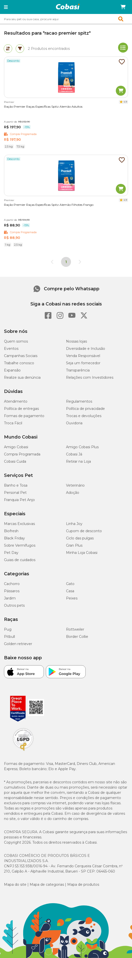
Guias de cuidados (19, 560)
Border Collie (77, 636)
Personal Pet (15, 492)
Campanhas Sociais (20, 356)
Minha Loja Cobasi (81, 552)
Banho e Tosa (15, 485)
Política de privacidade (85, 408)
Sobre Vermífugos (19, 545)
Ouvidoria (74, 423)
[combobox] (66, 19)
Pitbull (9, 636)
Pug (7, 629)
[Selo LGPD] (23, 751)
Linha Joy (74, 523)
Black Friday (14, 538)
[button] (6, 7)
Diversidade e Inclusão (85, 348)
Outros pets (14, 605)
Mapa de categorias (47, 884)
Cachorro (12, 584)
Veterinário (75, 485)
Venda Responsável (83, 356)
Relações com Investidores (89, 377)
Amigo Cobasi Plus (82, 447)
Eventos (11, 348)
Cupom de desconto (84, 531)
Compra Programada (22, 454)
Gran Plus (74, 545)
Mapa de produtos (83, 884)
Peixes (71, 598)
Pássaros (11, 591)
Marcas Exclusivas (19, 523)
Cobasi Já (74, 454)
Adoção (72, 492)
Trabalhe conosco (19, 363)
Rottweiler (75, 629)
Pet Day (11, 552)
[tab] (8, 49)
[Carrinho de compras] (123, 7)
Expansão (12, 370)
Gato (70, 584)
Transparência (78, 370)
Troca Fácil (13, 423)
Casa (70, 591)
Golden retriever (18, 644)
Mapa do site (15, 884)
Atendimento (15, 401)
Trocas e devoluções (83, 416)
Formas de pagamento (24, 416)
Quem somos (16, 341)
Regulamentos (79, 401)
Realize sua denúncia (22, 377)
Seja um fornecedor (83, 363)
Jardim (10, 598)
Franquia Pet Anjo (19, 500)
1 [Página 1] (66, 262)
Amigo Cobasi (16, 447)
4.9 (125, 101)
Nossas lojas (76, 341)
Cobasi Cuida (15, 461)
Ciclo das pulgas (80, 538)
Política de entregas (21, 408)
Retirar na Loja (78, 461)
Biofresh (11, 531)
